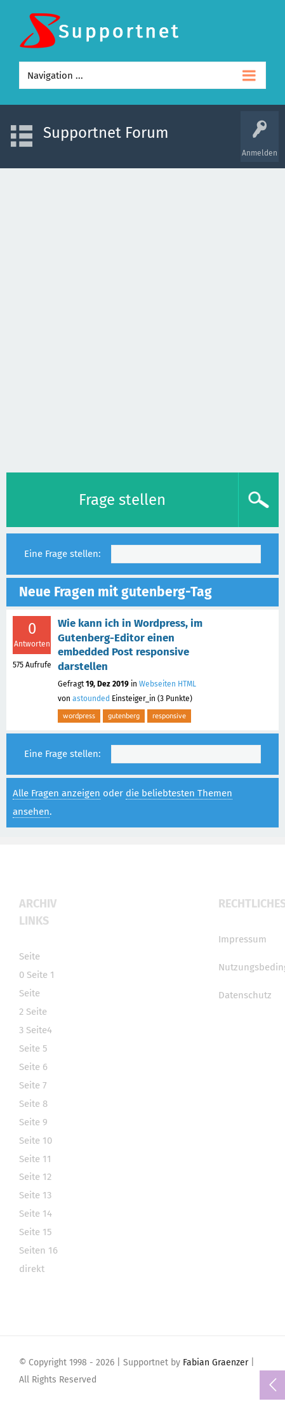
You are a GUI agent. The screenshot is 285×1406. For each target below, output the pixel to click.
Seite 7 (33, 1085)
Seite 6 (33, 1067)
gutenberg (124, 716)
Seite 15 (35, 1232)
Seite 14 (35, 1213)
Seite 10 (35, 1140)
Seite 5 (33, 1048)
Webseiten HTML (167, 684)
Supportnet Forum (106, 133)
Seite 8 (33, 1103)
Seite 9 (33, 1122)
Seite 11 (35, 1159)
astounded (91, 698)
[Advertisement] (142, 317)
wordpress (79, 716)
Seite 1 (41, 975)
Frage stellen (122, 500)
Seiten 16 (38, 1250)
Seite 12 (35, 1176)
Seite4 (39, 1030)
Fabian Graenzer (215, 1362)
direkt (31, 1269)
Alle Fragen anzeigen (56, 793)
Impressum (242, 939)
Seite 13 (35, 1195)
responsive (169, 716)
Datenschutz (245, 995)
